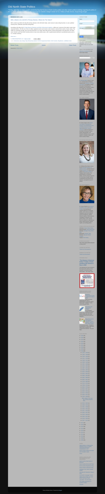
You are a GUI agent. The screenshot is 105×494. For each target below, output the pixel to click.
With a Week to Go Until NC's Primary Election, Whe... (87, 399)
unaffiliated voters (68, 40)
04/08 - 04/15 (85, 405)
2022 (82, 343)
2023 (82, 341)
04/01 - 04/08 (85, 406)
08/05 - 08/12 (85, 379)
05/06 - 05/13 (85, 394)
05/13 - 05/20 (85, 392)
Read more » (13, 36)
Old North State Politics (21, 6)
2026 (82, 335)
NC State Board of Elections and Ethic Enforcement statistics (37, 27)
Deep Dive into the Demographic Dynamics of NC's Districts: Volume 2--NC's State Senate (89, 321)
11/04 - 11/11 (85, 360)
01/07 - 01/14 (85, 420)
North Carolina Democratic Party (86, 464)
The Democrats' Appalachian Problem (88, 308)
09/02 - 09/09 (85, 377)
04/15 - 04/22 (85, 403)
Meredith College (87, 171)
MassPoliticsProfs (90, 229)
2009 (82, 438)
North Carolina (54, 40)
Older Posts (72, 45)
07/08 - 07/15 (85, 385)
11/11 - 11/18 (85, 358)
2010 (82, 436)
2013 (82, 430)
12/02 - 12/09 (85, 354)
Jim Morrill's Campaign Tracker (86, 475)
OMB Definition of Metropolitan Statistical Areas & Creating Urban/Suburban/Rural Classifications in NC (86, 447)
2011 (82, 434)
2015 (82, 426)
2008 (82, 440)
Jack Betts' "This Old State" (85, 479)
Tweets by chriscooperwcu (85, 249)
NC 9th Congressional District (44, 40)
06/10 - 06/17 (85, 389)
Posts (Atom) (19, 48)
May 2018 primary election (31, 40)
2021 (82, 345)
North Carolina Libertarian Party (86, 467)
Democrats (16, 40)
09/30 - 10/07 (85, 369)
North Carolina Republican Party (86, 465)
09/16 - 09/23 (85, 373)
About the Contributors (84, 51)
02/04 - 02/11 (85, 416)
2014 (82, 428)
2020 (82, 347)
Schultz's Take (88, 233)
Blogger (60, 490)
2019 (82, 349)
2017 (82, 422)
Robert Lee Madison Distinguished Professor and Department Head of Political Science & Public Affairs (86, 125)
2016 (82, 424)
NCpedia (81, 484)
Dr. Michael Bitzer (83, 80)
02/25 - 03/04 (85, 414)
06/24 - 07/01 (85, 387)
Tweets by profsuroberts (84, 254)
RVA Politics (86, 237)
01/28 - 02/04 (85, 418)
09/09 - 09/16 (85, 375)
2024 (82, 339)
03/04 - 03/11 (85, 412)
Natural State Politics (88, 228)
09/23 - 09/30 (85, 371)
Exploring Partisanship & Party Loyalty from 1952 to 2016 (89, 296)
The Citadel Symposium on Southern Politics (85, 482)
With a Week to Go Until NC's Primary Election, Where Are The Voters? (31, 20)
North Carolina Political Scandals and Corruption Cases (86, 451)
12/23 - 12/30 (85, 352)
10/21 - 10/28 (85, 364)
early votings (22, 40)
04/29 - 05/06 (85, 396)
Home (44, 45)
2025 (82, 337)
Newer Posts (14, 45)
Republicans (60, 40)
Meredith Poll (85, 170)
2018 (82, 350)
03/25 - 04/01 (85, 408)
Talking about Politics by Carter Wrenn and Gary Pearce (86, 477)
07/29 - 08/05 (85, 381)
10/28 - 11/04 (85, 362)
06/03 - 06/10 (85, 390)
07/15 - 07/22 (85, 383)
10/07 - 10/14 (85, 367)
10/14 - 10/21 (85, 366)
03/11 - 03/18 (85, 410)
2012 (82, 432)
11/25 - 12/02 (85, 356)
